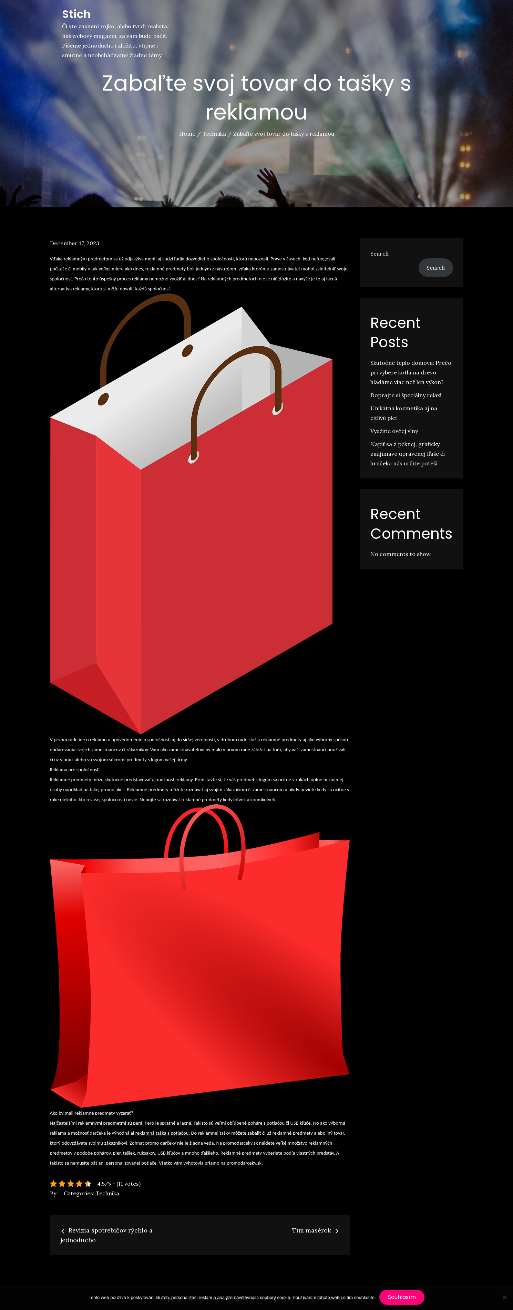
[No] (504, 1297)
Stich (76, 14)
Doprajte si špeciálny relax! (405, 395)
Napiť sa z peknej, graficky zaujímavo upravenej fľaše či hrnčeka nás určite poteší (407, 454)
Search (379, 253)
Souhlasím (402, 1297)
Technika (107, 1193)
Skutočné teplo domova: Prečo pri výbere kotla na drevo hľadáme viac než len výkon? (410, 372)
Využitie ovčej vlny (394, 430)
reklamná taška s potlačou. (162, 1133)
